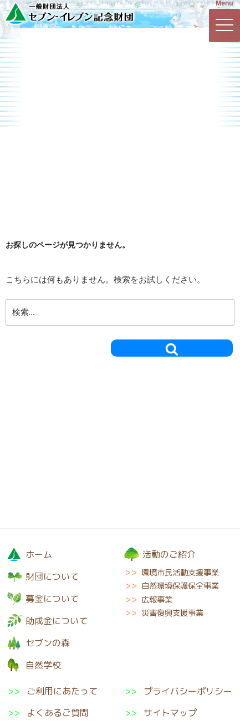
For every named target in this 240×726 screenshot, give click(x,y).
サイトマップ (170, 712)
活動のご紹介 (199, 56)
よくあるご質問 (58, 712)
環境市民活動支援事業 (180, 572)
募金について (119, 56)
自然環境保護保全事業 (180, 585)
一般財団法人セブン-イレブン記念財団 (69, 13)
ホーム (38, 554)
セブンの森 (119, 102)
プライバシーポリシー (188, 691)
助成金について (38, 102)
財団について (39, 56)
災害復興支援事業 (172, 613)
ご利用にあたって (62, 691)
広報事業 (156, 599)
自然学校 (200, 102)
